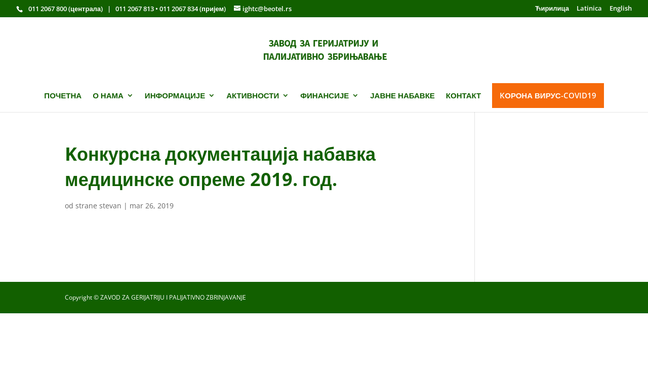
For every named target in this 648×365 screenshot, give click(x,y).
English (621, 9)
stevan (110, 205)
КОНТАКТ (463, 95)
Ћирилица (552, 9)
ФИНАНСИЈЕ (324, 95)
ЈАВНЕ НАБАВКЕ (402, 95)
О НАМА (108, 95)
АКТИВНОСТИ (252, 95)
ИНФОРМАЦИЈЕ (175, 95)
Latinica (589, 9)
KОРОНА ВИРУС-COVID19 (548, 95)
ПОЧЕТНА (63, 95)
